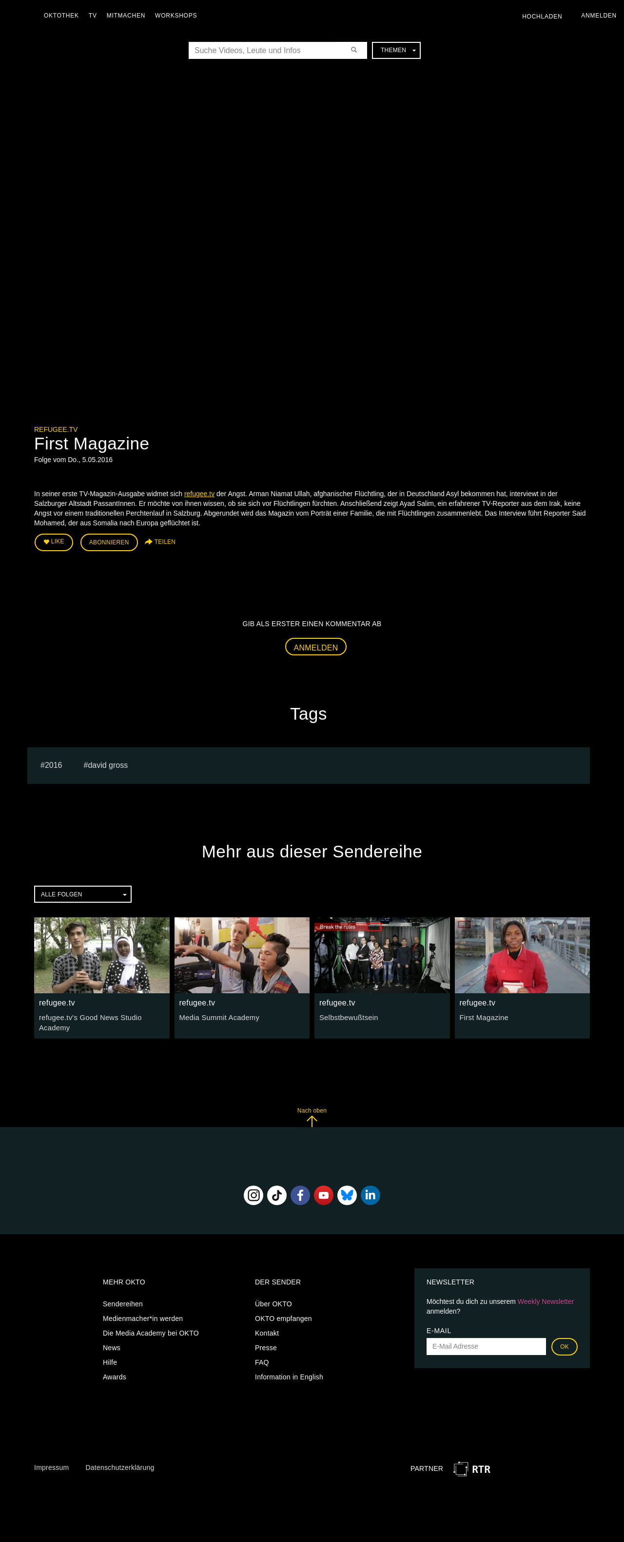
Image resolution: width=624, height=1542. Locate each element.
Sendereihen (123, 1301)
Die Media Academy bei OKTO (151, 1330)
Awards (114, 1374)
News (111, 1345)
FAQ (262, 1359)
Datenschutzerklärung (119, 1465)
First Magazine (483, 1016)
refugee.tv (56, 429)
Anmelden (316, 646)
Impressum (51, 1465)
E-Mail (439, 1328)
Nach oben (312, 1115)
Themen (398, 50)
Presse (266, 1345)
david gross (108, 764)
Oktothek (63, 15)
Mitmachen (128, 15)
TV (95, 15)
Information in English (289, 1374)
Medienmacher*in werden (143, 1315)
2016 (53, 764)
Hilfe (110, 1359)
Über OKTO (273, 1301)
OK (564, 1343)
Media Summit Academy (217, 1016)
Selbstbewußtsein (347, 1016)
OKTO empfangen (283, 1315)
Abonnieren (109, 541)
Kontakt (267, 1330)
